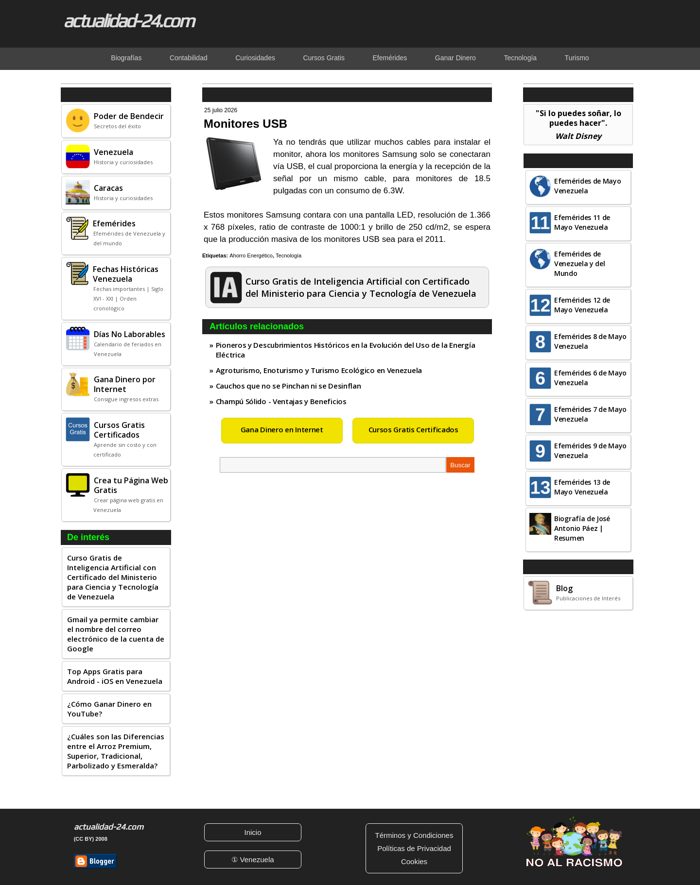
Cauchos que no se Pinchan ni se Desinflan (288, 386)
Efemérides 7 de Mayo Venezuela (590, 414)
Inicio (252, 832)
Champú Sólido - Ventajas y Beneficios (281, 401)
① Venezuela (252, 859)
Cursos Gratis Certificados (413, 429)
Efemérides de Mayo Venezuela (587, 185)
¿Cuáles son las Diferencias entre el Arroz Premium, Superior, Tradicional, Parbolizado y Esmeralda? (115, 751)
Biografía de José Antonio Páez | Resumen (582, 528)
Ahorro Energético (251, 255)
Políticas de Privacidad (414, 848)
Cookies (414, 861)
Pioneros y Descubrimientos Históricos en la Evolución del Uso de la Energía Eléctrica (345, 349)
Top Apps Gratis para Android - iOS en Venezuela (114, 676)
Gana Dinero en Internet (282, 429)
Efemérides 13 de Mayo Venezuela (582, 486)
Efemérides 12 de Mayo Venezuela (582, 304)
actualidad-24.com (128, 20)
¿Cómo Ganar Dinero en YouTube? (109, 708)
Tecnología (288, 255)
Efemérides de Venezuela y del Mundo (579, 263)
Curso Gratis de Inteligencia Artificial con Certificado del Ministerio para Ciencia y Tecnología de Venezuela (112, 577)
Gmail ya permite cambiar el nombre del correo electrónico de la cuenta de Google (115, 633)
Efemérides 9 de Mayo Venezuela (590, 450)
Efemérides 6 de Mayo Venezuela (590, 377)
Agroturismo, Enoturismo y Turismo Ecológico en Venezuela (319, 370)
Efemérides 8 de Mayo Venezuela (590, 341)
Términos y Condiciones (414, 835)
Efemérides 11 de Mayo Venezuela (582, 222)
